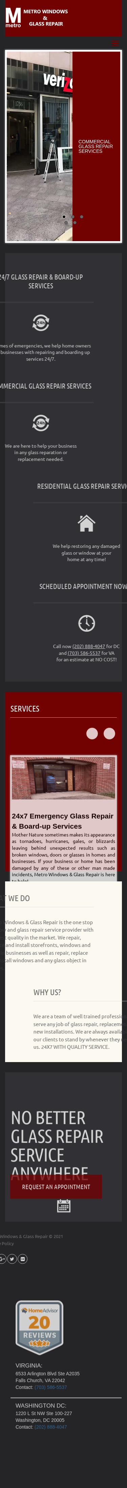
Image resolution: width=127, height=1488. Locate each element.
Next (109, 787)
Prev (92, 787)
